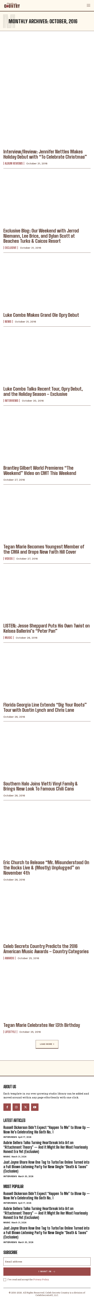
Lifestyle (10, 1031)
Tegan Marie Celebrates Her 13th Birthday (41, 1025)
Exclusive (10, 247)
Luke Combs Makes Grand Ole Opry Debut (41, 315)
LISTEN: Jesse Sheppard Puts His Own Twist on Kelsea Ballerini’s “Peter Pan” (46, 628)
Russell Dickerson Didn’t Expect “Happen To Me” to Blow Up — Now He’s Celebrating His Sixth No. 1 (46, 1129)
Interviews (11, 400)
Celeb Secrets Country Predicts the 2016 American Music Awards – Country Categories (46, 948)
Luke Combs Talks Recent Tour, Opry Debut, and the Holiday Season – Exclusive (43, 391)
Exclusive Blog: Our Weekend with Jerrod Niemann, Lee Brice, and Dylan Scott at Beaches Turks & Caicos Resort (41, 236)
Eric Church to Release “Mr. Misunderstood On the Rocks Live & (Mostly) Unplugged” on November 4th (46, 867)
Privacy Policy (41, 1279)
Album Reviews (14, 163)
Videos (9, 558)
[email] (47, 1261)
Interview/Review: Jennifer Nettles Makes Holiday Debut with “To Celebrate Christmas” (45, 154)
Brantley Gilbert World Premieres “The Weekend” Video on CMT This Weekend (39, 470)
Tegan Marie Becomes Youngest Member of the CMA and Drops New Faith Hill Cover (43, 549)
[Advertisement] (47, 61)
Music (8, 637)
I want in (47, 1271)
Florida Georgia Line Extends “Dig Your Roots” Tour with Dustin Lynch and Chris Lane (45, 707)
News (8, 321)
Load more (47, 1044)
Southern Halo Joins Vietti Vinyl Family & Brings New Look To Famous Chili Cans (40, 786)
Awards (9, 958)
